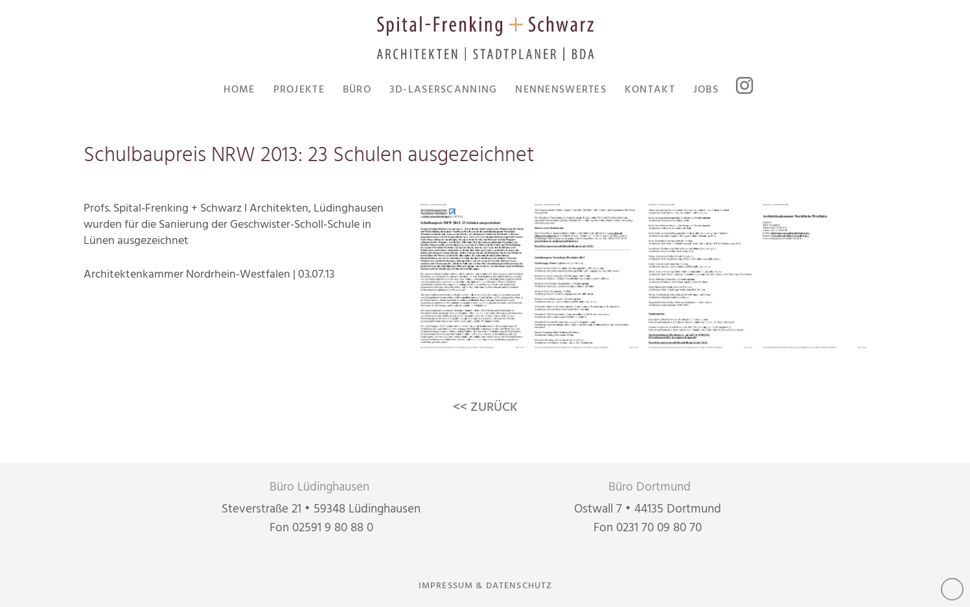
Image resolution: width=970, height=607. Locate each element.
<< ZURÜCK (485, 407)
